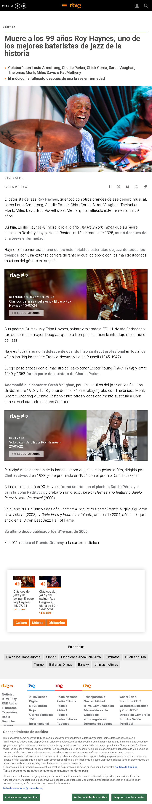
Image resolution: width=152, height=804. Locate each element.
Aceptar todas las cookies (129, 797)
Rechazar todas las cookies (90, 797)
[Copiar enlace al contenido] (145, 185)
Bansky (83, 664)
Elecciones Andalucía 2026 (81, 657)
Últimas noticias (106, 664)
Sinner (51, 657)
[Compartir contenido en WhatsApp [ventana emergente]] (136, 185)
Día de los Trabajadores (23, 657)
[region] (76, 765)
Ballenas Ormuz (61, 664)
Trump (39, 664)
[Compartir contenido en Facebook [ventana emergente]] (109, 185)
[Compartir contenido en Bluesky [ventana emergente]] (127, 185)
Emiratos (113, 657)
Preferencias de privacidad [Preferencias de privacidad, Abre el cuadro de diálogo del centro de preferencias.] (21, 797)
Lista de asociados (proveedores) (23, 788)
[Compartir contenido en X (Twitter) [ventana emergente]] (118, 185)
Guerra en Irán (135, 657)
